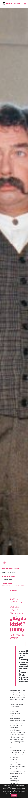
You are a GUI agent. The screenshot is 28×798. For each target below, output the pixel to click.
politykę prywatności (19, 793)
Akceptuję (14, 795)
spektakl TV (9, 684)
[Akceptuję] (26, 791)
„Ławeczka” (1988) (13, 715)
